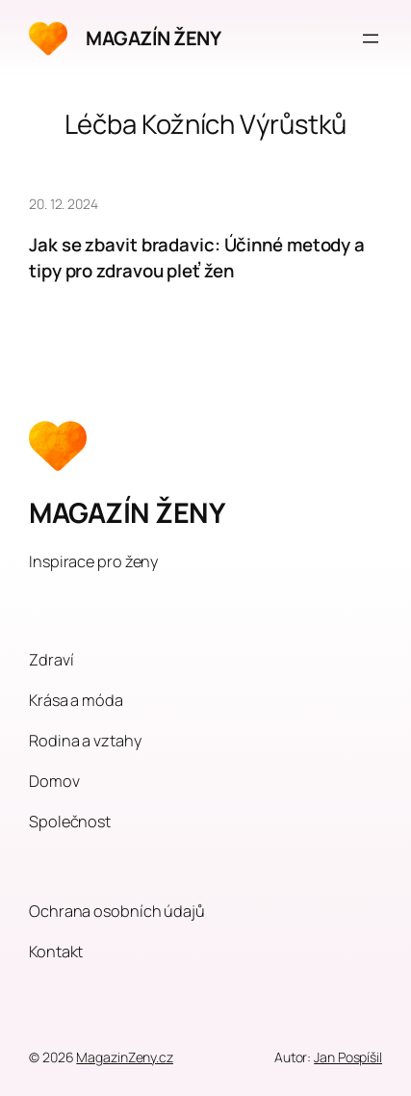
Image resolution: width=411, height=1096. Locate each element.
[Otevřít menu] (370, 38)
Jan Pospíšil (348, 1057)
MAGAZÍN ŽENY (153, 38)
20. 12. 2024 (63, 204)
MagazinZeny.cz (124, 1057)
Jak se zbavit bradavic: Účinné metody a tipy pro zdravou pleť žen (197, 257)
